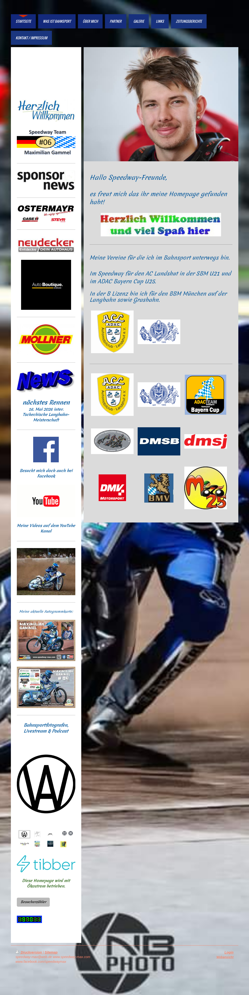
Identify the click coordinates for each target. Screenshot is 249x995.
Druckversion (29, 952)
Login (228, 952)
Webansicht (225, 957)
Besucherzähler (33, 902)
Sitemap (51, 952)
